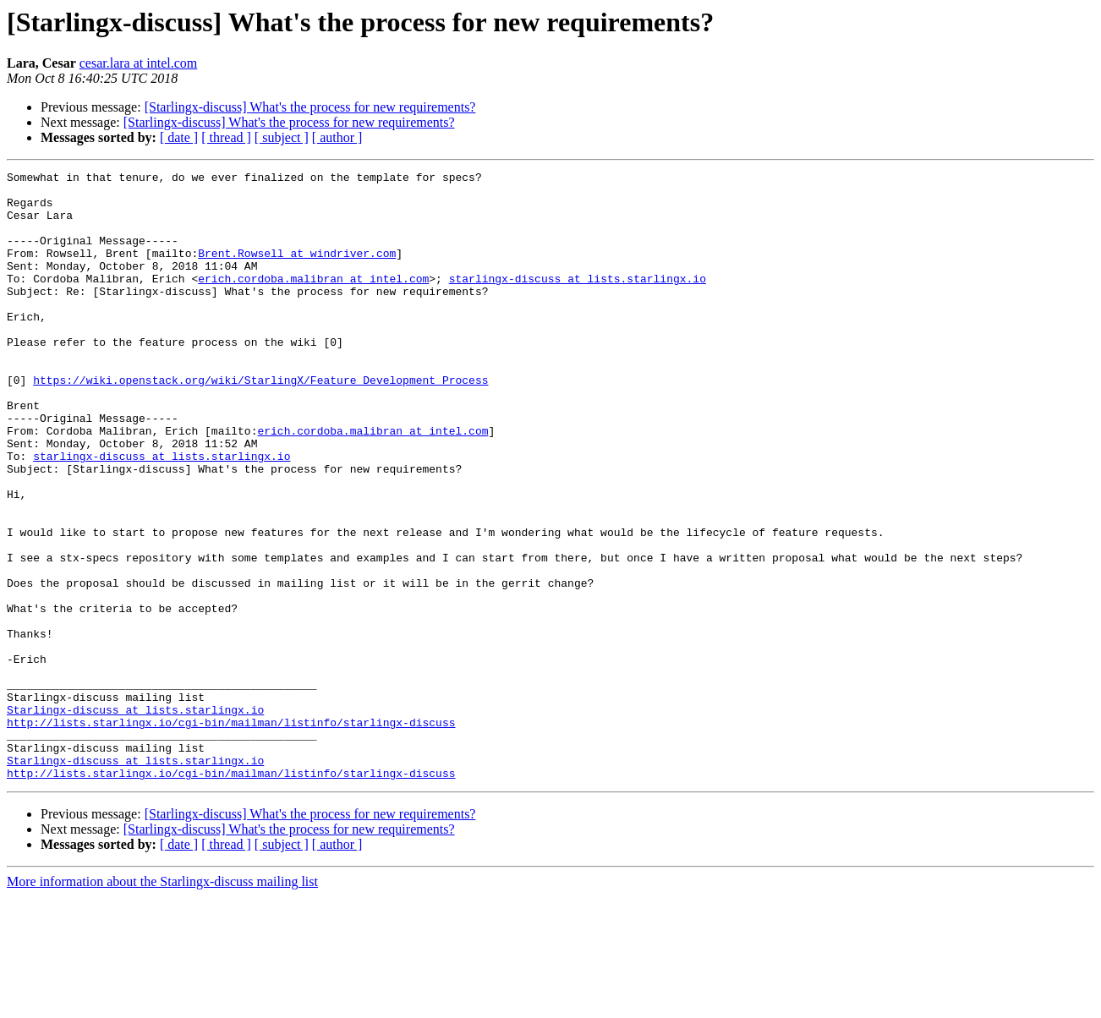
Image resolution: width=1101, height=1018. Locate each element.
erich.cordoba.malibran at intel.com (313, 301)
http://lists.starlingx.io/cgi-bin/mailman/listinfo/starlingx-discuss (231, 833)
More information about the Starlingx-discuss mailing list (162, 1003)
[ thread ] (226, 137)
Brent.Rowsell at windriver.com (297, 270)
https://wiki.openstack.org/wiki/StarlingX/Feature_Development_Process (260, 422)
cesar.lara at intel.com (138, 63)
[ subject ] (282, 137)
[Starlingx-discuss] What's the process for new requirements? (310, 107)
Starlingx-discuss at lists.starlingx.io (135, 818)
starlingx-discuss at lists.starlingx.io (577, 301)
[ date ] (179, 137)
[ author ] (337, 137)
